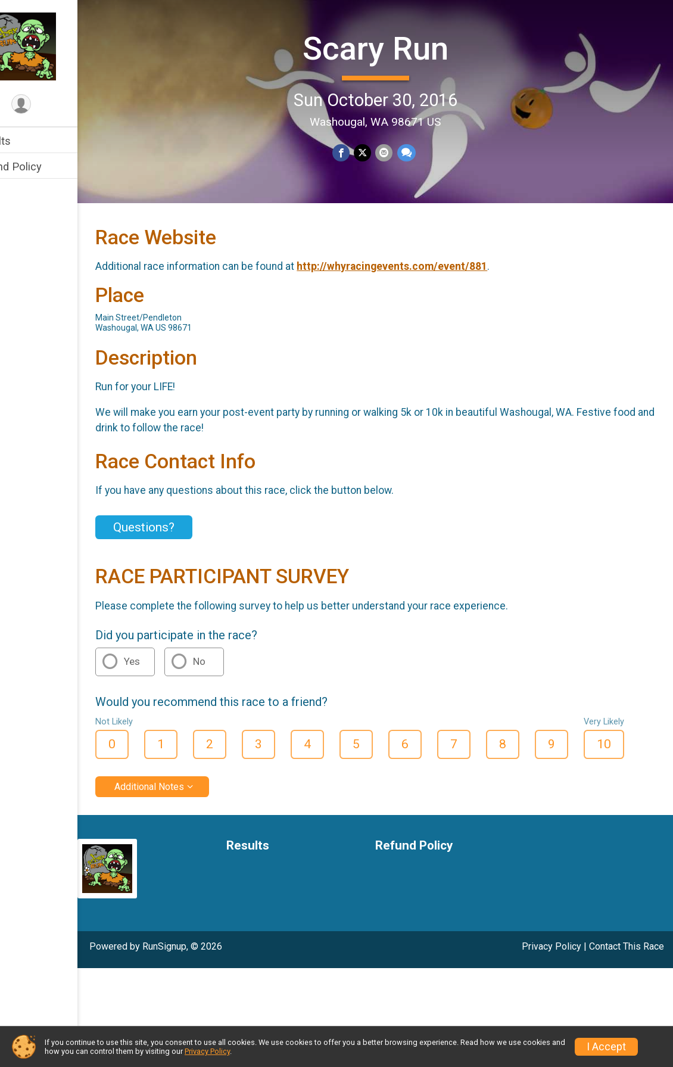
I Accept (606, 1047)
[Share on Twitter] (380, 151)
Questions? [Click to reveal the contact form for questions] (179, 580)
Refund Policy (43, 166)
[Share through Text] (422, 151)
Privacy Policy (551, 999)
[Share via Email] (401, 151)
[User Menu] (57, 105)
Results (28, 141)
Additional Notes (185, 839)
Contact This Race (626, 999)
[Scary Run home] (56, 46)
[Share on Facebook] (359, 151)
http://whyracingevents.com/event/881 (427, 320)
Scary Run (393, 47)
